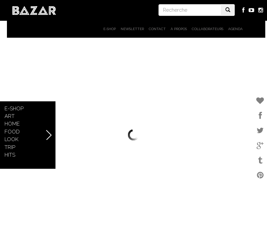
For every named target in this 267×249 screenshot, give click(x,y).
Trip (10, 147)
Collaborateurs (207, 29)
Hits (10, 155)
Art (10, 116)
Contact (157, 29)
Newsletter (132, 29)
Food (12, 132)
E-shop (109, 29)
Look (11, 139)
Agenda (235, 29)
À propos (179, 29)
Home (12, 124)
